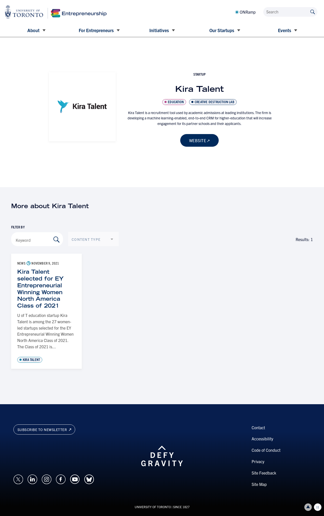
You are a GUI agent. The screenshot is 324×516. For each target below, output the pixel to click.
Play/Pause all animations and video (317, 507)
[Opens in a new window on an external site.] (18, 478)
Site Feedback (264, 472)
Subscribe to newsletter (44, 429)
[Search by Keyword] (56, 239)
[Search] (290, 12)
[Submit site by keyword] (312, 11)
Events (284, 30)
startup (199, 74)
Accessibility (262, 438)
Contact (258, 427)
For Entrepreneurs (96, 30)
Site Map (259, 484)
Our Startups (221, 30)
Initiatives (159, 30)
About (33, 30)
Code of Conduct (266, 450)
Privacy (258, 461)
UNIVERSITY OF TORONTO (153, 507)
